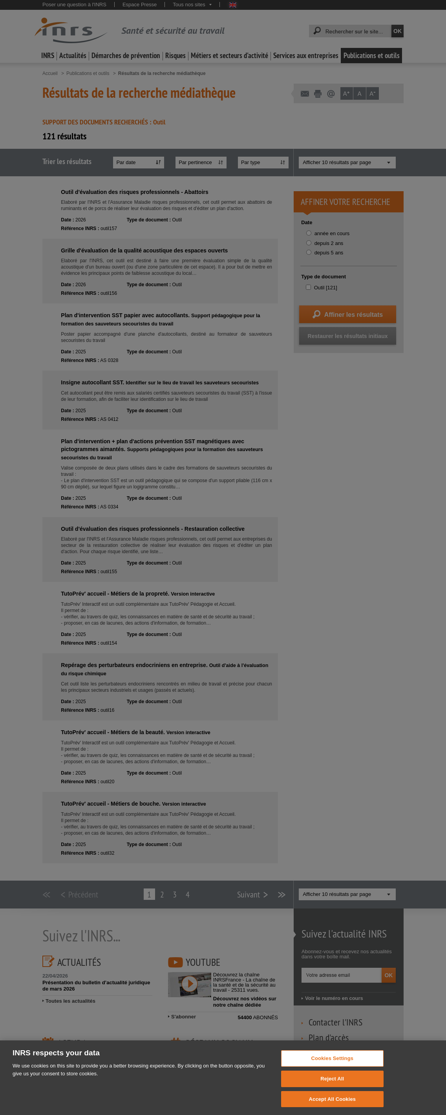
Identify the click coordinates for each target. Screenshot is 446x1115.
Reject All (332, 1088)
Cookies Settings (332, 1068)
